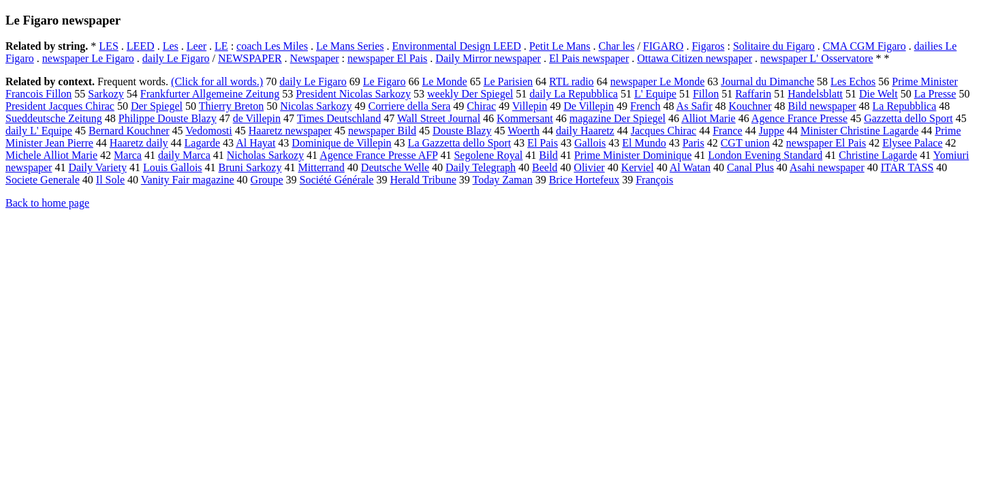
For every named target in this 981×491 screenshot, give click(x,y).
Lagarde (202, 143)
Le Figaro (384, 81)
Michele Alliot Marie (51, 155)
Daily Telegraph (481, 167)
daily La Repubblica (573, 94)
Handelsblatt (815, 94)
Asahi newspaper (827, 167)
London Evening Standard (765, 155)
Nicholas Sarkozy (265, 155)
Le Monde (444, 81)
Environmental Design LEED (456, 46)
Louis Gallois (172, 167)
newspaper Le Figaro (88, 58)
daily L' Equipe (38, 130)
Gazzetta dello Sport (908, 118)
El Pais (542, 143)
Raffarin (753, 94)
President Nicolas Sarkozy (353, 94)
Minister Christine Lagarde (859, 130)
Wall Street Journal (438, 118)
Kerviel (637, 167)
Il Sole (110, 179)
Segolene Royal (488, 155)
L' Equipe (655, 94)
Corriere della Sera (410, 106)
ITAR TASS (907, 167)
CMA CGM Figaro (864, 46)
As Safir (694, 106)
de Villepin (257, 118)
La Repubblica (905, 106)
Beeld (544, 167)
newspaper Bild (382, 130)
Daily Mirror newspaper (488, 58)
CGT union (745, 143)
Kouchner (749, 106)
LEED (141, 46)
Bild (548, 155)
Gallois (590, 143)
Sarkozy (105, 94)
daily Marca (184, 155)
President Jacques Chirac (59, 106)
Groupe (267, 179)
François (654, 179)
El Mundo (644, 143)
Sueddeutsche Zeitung (53, 118)
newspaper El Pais (387, 58)
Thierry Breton (231, 106)
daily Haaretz (585, 130)
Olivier (589, 167)
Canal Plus (750, 167)
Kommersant (525, 118)
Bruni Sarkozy (250, 167)
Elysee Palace (912, 143)
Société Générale (337, 179)
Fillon (706, 94)
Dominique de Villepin (341, 143)
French (645, 106)
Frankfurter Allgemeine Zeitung (209, 94)
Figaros (707, 46)
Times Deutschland (339, 118)
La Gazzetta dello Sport (460, 143)
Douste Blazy (462, 130)
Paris (693, 143)
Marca (128, 155)
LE (221, 46)
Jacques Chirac (663, 130)
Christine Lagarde (878, 155)
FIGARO (663, 46)
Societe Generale (42, 179)
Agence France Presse (799, 118)
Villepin (529, 106)
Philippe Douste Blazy (168, 118)
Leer (196, 46)
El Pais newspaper (589, 58)
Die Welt (878, 94)
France (728, 130)
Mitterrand (321, 167)
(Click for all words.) (217, 81)
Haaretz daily (139, 143)
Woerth (524, 130)
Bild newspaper (822, 106)
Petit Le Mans (560, 46)
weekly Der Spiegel (470, 94)
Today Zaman (502, 179)
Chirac (481, 106)
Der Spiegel (157, 106)
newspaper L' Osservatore (816, 58)
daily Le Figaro (176, 58)
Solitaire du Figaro (774, 46)
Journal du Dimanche (767, 81)
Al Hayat (255, 143)
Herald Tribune (423, 179)
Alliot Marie (708, 118)
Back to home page (47, 203)
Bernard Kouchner (129, 130)
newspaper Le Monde (657, 81)
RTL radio (571, 81)
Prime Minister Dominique (632, 155)
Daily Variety (97, 167)
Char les (617, 46)
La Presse (935, 94)
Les (170, 46)
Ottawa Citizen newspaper (694, 58)
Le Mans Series (350, 46)
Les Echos (852, 81)
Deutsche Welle (395, 167)
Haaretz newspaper (290, 130)
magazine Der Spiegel (618, 118)
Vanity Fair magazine (187, 179)
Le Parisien (508, 81)
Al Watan (690, 167)
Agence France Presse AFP (378, 155)
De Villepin (588, 106)
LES (108, 46)
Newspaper (314, 58)
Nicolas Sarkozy (316, 106)
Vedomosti (208, 130)
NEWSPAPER (250, 58)
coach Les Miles (272, 46)
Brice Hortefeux (584, 179)
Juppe (771, 130)
